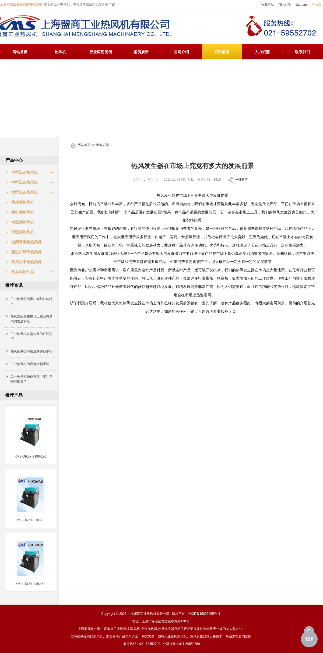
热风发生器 (166, 629)
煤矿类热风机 (20, 212)
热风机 (60, 52)
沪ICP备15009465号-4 (204, 614)
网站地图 (284, 4)
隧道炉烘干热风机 (24, 252)
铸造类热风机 (20, 222)
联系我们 (302, 52)
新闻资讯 (102, 145)
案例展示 (141, 52)
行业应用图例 (100, 52)
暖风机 (135, 629)
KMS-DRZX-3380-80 (30, 520)
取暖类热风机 (20, 232)
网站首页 (19, 52)
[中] (150, 179)
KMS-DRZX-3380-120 (30, 456)
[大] (145, 179)
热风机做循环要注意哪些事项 (31, 351)
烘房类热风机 (20, 202)
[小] (155, 179)
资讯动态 (221, 52)
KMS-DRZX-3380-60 (30, 584)
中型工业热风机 (22, 182)
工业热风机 (121, 629)
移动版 (316, 4)
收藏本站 (267, 4)
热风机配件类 (20, 272)
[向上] (309, 637)
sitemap (301, 4)
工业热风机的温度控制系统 (29, 364)
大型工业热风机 (22, 192)
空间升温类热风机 (24, 242)
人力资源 (262, 52)
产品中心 (14, 160)
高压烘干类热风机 (24, 262)
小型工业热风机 (22, 172)
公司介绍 (181, 52)
